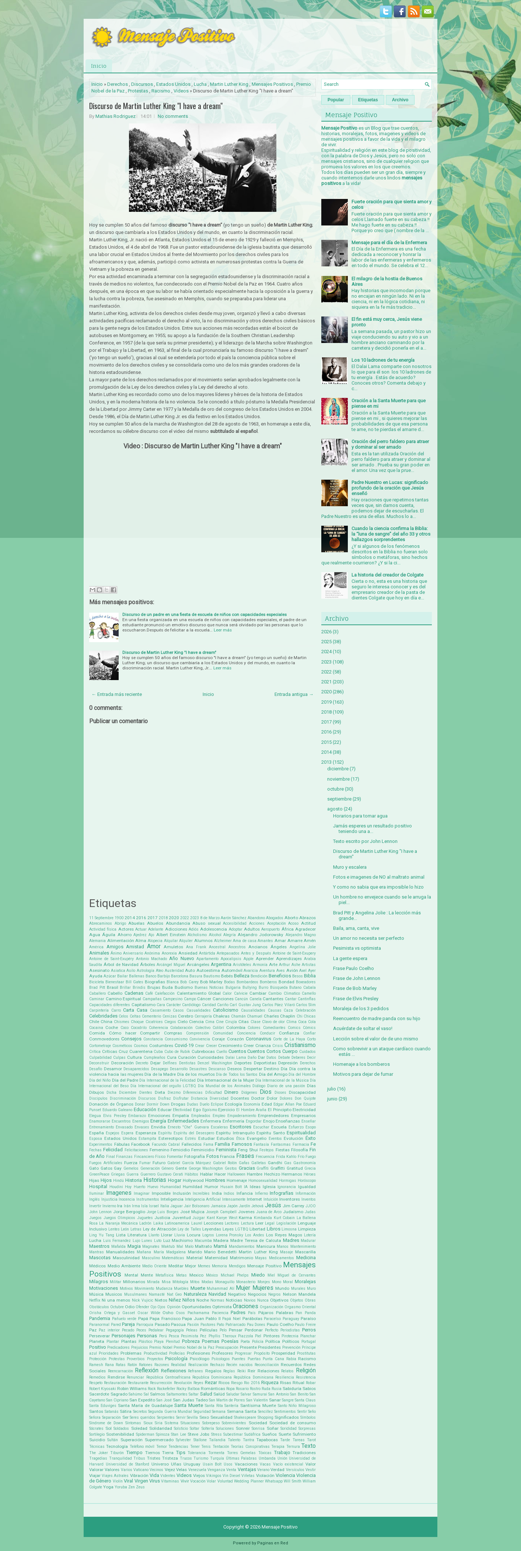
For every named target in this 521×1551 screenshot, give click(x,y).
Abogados (274, 917)
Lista (121, 1234)
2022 (184, 917)
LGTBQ (241, 1229)
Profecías (177, 1353)
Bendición (259, 976)
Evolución (293, 1138)
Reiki (241, 1371)
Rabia (291, 1358)
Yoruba (121, 1487)
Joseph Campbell (221, 1211)
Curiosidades (210, 1057)
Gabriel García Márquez (189, 1162)
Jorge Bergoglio (129, 1211)
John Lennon (100, 1211)
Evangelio (256, 1138)
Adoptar (235, 929)
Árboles (147, 964)
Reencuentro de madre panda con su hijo (376, 1018)
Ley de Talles (189, 1229)
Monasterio (245, 1281)
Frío (301, 1156)
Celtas (135, 1016)
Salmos (157, 1394)
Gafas (244, 1162)
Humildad (192, 1186)
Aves (280, 970)
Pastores (208, 1324)
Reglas (229, 1371)
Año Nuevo (181, 958)
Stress (216, 1434)
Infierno (261, 1193)
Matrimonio (241, 1257)
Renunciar (135, 1377)
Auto (190, 970)
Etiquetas (368, 99)
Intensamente (233, 1199)
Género (167, 1168)
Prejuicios (139, 1347)
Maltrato (203, 1246)
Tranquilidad (120, 1458)
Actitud (308, 923)
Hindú (118, 1180)
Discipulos (98, 1098)
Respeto (95, 1382)
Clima (291, 1021)
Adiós (194, 929)
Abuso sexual (206, 923)
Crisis (277, 1045)
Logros (208, 1235)
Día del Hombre (302, 1074)
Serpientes (166, 1417)
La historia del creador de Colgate (387, 575)
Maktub (168, 1246)
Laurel (196, 1223)
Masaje (286, 1252)
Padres (238, 1312)
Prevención (291, 1347)
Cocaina (96, 1027)
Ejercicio (226, 1109)
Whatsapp (274, 1481)
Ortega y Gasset (119, 1312)
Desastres (198, 1069)
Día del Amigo (273, 1074)
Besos (297, 976)
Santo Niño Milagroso (297, 1405)
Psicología (176, 1358)
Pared (116, 1324)
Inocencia (127, 1199)
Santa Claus (305, 1400)
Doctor (258, 1098)
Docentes (240, 1098)
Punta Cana (273, 1358)
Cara (161, 1004)
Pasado (162, 1324)
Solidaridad (160, 1428)
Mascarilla (305, 1251)
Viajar (95, 1475)
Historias (154, 1180)
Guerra (132, 1174)
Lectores (232, 1223)
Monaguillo (224, 1281)
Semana (218, 1411)
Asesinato (99, 970)
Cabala (309, 987)
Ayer (312, 970)
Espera (127, 1133)
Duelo (204, 1104)
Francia (227, 1156)
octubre (335, 789)
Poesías (229, 1341)
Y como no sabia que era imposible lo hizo (378, 887)
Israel (154, 1206)
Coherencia (158, 1027)
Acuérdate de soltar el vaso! (362, 1028)
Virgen (141, 1481)
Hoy (128, 1186)
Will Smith (292, 1481)
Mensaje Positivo (264, 1265)
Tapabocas (267, 1439)
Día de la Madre (160, 1074)
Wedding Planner (248, 1481)
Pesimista (189, 1336)
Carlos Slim (306, 1004)
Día (284, 1068)
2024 (326, 651)
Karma (245, 1217)
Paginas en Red (272, 1543)
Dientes (145, 1092)
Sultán (112, 1440)
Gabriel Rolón (225, 1162)
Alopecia (155, 940)
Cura (171, 1057)
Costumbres (161, 1045)
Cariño (222, 1004)
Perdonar (254, 1330)
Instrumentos (147, 1199)
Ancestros (237, 947)
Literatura (137, 1234)
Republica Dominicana (212, 1377)
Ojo (153, 1307)
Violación (265, 1475)
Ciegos (170, 1021)
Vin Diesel (231, 1475)
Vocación (198, 1481)
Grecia (310, 1168)
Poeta (245, 1341)
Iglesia (269, 1186)
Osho (167, 1312)
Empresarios (303, 1115)
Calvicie (241, 993)
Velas (181, 1469)
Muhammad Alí (220, 1288)
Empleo (219, 1115)
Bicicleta (96, 982)
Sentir (302, 1411)
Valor (310, 1464)
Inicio (98, 66)
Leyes (228, 1229)
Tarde (285, 1440)
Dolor (272, 1098)
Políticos (290, 1341)
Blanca (173, 982)
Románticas (213, 1388)
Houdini (116, 1186)
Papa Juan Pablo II (201, 1318)
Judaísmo (293, 1211)
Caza (288, 1010)
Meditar (175, 1265)
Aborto (291, 917)
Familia (222, 1144)
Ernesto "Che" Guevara (188, 1127)
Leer (259, 1223)
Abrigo (120, 923)
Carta (128, 1010)
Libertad (257, 1229)
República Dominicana (253, 1377)
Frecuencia (265, 1156)
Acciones (257, 923)
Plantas (128, 1341)
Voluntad (225, 1481)
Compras (173, 1033)
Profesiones (198, 1353)
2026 (326, 631)
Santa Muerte (188, 1405)
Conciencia (246, 1033)
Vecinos (156, 1469)
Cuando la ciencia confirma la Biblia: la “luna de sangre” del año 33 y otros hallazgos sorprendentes (391, 534)
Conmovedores (104, 1038)
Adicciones (176, 929)
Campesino (172, 999)
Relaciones (268, 1370)
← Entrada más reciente (116, 694)
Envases (141, 1127)
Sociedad (258, 1422)
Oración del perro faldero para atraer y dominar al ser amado (390, 444)
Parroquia (144, 1324)
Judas (310, 1211)
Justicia (162, 1217)
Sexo (204, 1417)
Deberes (298, 1057)
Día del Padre (125, 1080)
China (106, 1021)
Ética (240, 1138)
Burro (263, 987)
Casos (178, 1010)
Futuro (159, 1162)
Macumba (203, 1240)
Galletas (258, 1162)
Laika (158, 1223)
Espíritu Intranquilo (235, 1132)
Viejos (199, 1475)
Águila (108, 934)
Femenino (159, 1149)
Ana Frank (196, 947)
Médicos (97, 1265)
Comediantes (274, 1027)
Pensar (235, 1330)
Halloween (236, 1174)
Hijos (106, 1180)
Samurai (260, 1394)
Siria (158, 1423)
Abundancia (178, 923)
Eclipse (217, 1104)
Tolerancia (197, 1452)
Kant (211, 1217)
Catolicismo (225, 1010)
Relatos (287, 1371)
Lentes (114, 1229)
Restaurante (138, 1382)
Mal (179, 1246)
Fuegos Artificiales (105, 1162)
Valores (112, 1469)
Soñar (273, 1428)
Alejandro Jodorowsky (260, 934)
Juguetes (145, 1217)
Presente (248, 1347)
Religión (306, 1370)
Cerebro (185, 1016)
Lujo (136, 1240)
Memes (204, 1266)
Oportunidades (196, 1306)
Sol (108, 1428)
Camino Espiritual (123, 998)
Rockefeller (166, 1388)
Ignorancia (286, 1186)
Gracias (247, 1168)
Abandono (256, 917)
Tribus (139, 1458)
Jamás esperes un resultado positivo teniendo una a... (372, 828)
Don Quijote (305, 1098)
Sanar (275, 1400)
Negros (274, 1294)
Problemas (130, 1353)
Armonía (260, 964)
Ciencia (196, 1021)
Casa (142, 1010)
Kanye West (226, 1217)
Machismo (182, 1240)
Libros (273, 1229)
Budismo (184, 987)
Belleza (241, 975)
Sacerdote (99, 1394)
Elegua (95, 1115)
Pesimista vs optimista (357, 948)
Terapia (277, 1446)
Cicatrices (154, 1021)
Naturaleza (195, 1294)
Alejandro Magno (301, 934)
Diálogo (258, 1085)
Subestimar (233, 1434)
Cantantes (273, 998)
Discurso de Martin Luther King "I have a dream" (156, 105)
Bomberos (268, 982)
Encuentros (121, 1121)
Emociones (159, 1115)
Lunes (146, 1240)
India (217, 1193)
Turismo (200, 1458)
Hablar (206, 1174)
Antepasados (228, 953)
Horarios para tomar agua (360, 816)
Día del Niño (100, 1080)
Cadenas (134, 993)
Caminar (96, 999)
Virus (154, 1481)
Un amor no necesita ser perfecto (368, 938)
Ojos (161, 1307)
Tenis (206, 1446)
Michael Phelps (235, 1275)
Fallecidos (192, 1144)
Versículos (295, 1469)
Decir (311, 1057)
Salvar (246, 1394)
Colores (254, 1027)
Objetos (296, 1300)
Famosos (242, 1144)
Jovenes (246, 1211)
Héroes (310, 1174)
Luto (157, 1240)
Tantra (248, 1440)
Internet (254, 1199)
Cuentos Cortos (264, 1051)
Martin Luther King (229, 84)
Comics (294, 1027)
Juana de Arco (269, 1211)
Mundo (282, 1288)
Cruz (123, 1051)
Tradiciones (304, 1452)
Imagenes (119, 1193)
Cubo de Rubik (177, 1051)
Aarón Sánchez (233, 917)
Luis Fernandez (117, 1240)
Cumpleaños (154, 1057)
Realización (198, 1364)
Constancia (153, 1039)
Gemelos (131, 1168)
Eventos (275, 1138)
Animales (99, 953)
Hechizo (272, 1174)
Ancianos (258, 946)
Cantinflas (307, 999)
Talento (234, 1440)
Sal (146, 1394)
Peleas (191, 1330)
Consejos (131, 1038)
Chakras (221, 1016)
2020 (174, 917)
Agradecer (305, 929)
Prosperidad (283, 1353)
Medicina (306, 1257)
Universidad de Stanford (127, 1464)
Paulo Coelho (280, 1324)
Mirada (153, 1281)
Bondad (286, 981)
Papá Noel (231, 1318)
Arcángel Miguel (171, 964)
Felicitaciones (136, 1150)
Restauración (115, 1382)
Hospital (98, 1186)
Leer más (223, 630)
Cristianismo (300, 1045)
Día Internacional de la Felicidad (167, 1080)
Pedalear (156, 1330)
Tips (180, 1452)
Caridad (209, 1004)
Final (110, 1156)
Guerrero (147, 1174)
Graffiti (262, 1168)
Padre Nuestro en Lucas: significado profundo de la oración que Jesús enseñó (390, 488)
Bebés (227, 975)
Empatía (180, 1115)
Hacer (220, 1174)
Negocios (257, 1294)
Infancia (245, 1193)
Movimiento (144, 1288)
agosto (335, 809)
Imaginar (142, 1193)
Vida (154, 1475)
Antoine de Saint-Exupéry (111, 958)
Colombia (235, 1027)
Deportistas (265, 1062)
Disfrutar (181, 1098)
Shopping (265, 1417)
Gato (94, 1168)
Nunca (263, 1300)
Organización (271, 1307)
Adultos (252, 929)
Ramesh (96, 1364)
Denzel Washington (214, 1063)
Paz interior (109, 1330)
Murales (298, 1288)
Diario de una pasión (286, 1085)
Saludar (232, 1394)
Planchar (308, 1336)
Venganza (216, 1469)
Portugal (308, 1341)
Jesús (273, 1205)
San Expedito (142, 1400)
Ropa (230, 1388)
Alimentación (120, 940)
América (96, 947)
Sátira (126, 1411)
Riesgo (236, 1382)
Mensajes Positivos (272, 84)
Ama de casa (244, 940)
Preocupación (227, 1347)
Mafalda (118, 1246)
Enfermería (233, 1121)
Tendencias (178, 1446)
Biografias (155, 981)
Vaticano (140, 1469)
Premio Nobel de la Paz (194, 1347)
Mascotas (100, 1257)
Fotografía (194, 1156)
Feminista (226, 1149)
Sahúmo (135, 1394)
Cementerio (151, 1016)
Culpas (119, 1057)
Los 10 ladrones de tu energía (383, 360)
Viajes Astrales (115, 1475)
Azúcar (110, 976)
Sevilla (192, 1417)
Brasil (112, 987)
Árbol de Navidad (121, 964)
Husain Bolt (231, 1186)
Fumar (145, 1162)
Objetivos (279, 1300)
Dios (266, 1092)
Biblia (310, 975)
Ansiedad (187, 953)
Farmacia (301, 1144)
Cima (209, 1021)
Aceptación (276, 923)
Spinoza (162, 1434)
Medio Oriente (154, 1266)
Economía (252, 1104)
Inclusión (182, 1193)
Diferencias (193, 1092)
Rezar (211, 1382)
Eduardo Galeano (117, 1109)
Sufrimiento (304, 1434)
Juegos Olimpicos (120, 1217)
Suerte (285, 1434)
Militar (115, 1281)
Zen (131, 1487)
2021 (326, 682)
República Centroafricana (168, 1377)
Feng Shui (248, 1149)
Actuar (141, 929)
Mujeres (262, 1288)
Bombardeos (247, 982)
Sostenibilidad (120, 1434)
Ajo (151, 934)
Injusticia (109, 1199)
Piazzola (245, 1336)
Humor (211, 1186)
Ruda (266, 1388)
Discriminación (123, 1098)
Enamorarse (99, 1121)
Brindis (139, 987)
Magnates (151, 1246)
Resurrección (161, 1382)
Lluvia (179, 1235)
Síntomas (133, 1423)
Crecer (211, 1045)
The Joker (98, 1452)
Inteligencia (172, 1199)
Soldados (121, 1428)
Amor (154, 946)
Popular (336, 99)
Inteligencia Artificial (203, 1199)
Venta (231, 1469)
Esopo (310, 1127)
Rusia (277, 1388)
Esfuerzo (296, 1127)
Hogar (174, 1180)
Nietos (161, 1300)
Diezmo (174, 1092)
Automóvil (231, 970)
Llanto (153, 1235)
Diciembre (127, 1092)
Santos (96, 1411)
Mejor (190, 1265)
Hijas (94, 1180)
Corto (311, 1039)
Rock (152, 1388)
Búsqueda (279, 987)
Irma (136, 1206)
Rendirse (116, 1377)
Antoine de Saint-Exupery (294, 953)
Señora (95, 1417)
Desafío (95, 1069)
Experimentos (100, 1144)
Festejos (266, 1150)
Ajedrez (140, 934)
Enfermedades (183, 1121)
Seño (312, 1411)
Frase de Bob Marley (355, 988)
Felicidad (113, 1149)
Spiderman (145, 1434)
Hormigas (287, 1180)
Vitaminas (170, 1481)
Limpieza (307, 1229)
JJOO (310, 1206)
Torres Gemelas (241, 1452)
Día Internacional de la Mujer (225, 1080)
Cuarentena (141, 1051)
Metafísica (164, 1275)
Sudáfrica (252, 1434)
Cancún (241, 999)
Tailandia (217, 1440)
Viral (128, 1481)
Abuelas (136, 923)
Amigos (114, 946)
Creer (249, 1045)
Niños (188, 1300)
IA (246, 1186)
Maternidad (216, 1257)
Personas (147, 1335)
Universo (160, 1464)
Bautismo (211, 976)
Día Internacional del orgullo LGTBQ (163, 1085)
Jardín (244, 1206)
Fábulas (122, 1144)
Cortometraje (100, 1045)
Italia (164, 1206)
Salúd (219, 1394)
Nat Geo (174, 1294)
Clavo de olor (273, 1021)
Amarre (295, 940)
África (288, 929)
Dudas (192, 1104)
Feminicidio (202, 1149)
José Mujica (192, 1211)
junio (332, 1099)
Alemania (97, 940)
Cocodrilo (139, 1027)
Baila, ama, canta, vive (356, 928)
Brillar (125, 987)
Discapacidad (302, 1092)
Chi (300, 1016)
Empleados (200, 1115)
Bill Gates (134, 982)
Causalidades (253, 1010)
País (252, 1312)
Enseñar (308, 1121)
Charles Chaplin (279, 1016)
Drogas (178, 1104)
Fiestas (283, 1149)
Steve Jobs (198, 1434)
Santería (231, 1405)
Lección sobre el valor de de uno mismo (375, 1038)
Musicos (113, 1294)
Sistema (171, 1423)
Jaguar (176, 1206)
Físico (160, 1156)
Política (272, 1341)
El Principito (279, 1109)
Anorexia (169, 953)
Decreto (142, 1063)
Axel (303, 970)
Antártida (207, 953)
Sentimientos (285, 1411)
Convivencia (199, 1039)
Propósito (262, 1353)
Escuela (279, 1127)
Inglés (94, 1199)
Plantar (112, 1341)
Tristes (153, 1458)
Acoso (293, 923)
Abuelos (155, 923)
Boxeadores (306, 982)
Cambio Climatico (284, 993)
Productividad (155, 1353)
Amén (310, 940)
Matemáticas (173, 1258)
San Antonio (278, 1394)
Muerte (197, 1288)
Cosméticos (122, 1045)
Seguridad (202, 1411)
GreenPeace (99, 1174)
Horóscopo (307, 1180)
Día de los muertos (196, 1074)
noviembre (338, 779)
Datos (271, 1057)
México (212, 1275)
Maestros (99, 1246)
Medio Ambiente (124, 1265)
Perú (163, 1336)
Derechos (117, 84)
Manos (283, 1246)
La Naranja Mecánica (118, 1223)
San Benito (299, 1394)
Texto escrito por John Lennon (365, 841)
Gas (287, 1162)
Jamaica (218, 1206)
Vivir (185, 1481)
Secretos (140, 1411)
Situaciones (190, 1423)
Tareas (299, 1440)
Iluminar (96, 1193)
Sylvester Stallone (191, 1440)
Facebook (140, 1144)
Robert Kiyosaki (102, 1388)
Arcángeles (198, 964)
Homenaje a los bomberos (361, 1064)
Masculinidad (126, 1257)
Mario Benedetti (220, 1251)
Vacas (265, 1464)
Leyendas (211, 1229)
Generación (150, 1168)
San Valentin (257, 1400)
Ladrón (145, 1223)
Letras (135, 1229)
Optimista (222, 1306)
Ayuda (95, 975)
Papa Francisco (165, 1318)
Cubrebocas (203, 1051)
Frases (245, 1156)
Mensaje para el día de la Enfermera (389, 242)
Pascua (178, 1324)
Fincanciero (144, 1156)
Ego (197, 1109)
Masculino (151, 1258)
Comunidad (223, 1033)
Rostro (255, 1388)
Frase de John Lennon (356, 978)
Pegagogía (175, 1330)
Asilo (130, 970)
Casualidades (198, 1010)
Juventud (181, 1217)
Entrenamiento (101, 1127)
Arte (273, 964)
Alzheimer (223, 940)
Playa (159, 1341)
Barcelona (179, 976)
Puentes (238, 1358)
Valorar (96, 1469)
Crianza (263, 1045)
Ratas (121, 1364)
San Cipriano (117, 1400)
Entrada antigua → (294, 694)
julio (331, 1089)
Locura (193, 1234)
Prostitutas (306, 1353)
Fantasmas (281, 1144)
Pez (203, 1336)
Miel (271, 1275)
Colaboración (181, 1027)
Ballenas (136, 976)
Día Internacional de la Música (282, 1080)
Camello (309, 993)
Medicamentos (281, 1258)
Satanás (112, 1411)
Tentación (221, 1446)
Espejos (112, 1133)
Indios (229, 1193)
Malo (189, 1246)
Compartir (150, 1033)
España (96, 1132)
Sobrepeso (211, 1423)
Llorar (166, 1234)
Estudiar (206, 1138)
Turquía (217, 1458)
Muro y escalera (350, 867)
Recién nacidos (239, 1364)
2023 (194, 917)
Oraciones (245, 1306)
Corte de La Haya (289, 1039)
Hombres (215, 1180)
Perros (309, 1330)
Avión (292, 970)
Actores (126, 929)
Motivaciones (103, 1288)
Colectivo (202, 1027)
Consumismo (176, 1039)
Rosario (242, 1388)
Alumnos (203, 940)
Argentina (221, 964)
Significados (287, 1417)
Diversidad (219, 1098)
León (125, 1229)
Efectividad (182, 1109)
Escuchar (261, 1127)
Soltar (194, 1428)
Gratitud (295, 1168)
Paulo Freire (305, 1324)
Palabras (284, 1312)
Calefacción (165, 993)
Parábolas (252, 1318)
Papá (143, 1318)
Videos (181, 91)
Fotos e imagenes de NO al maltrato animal (378, 877)
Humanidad (170, 1186)
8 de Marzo (210, 917)
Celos (123, 1016)
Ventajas (247, 1469)
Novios (250, 1300)
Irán (127, 1206)
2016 (141, 917)
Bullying (249, 987)
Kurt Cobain (284, 1217)
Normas (217, 1300)
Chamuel (254, 1016)
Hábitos (191, 1174)
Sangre (288, 1400)
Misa (166, 1281)
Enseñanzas (288, 1121)
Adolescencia (213, 929)
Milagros (98, 1281)
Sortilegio (97, 1434)
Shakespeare (245, 1417)
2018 (163, 917)
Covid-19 (184, 1045)
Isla (144, 1206)
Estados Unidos (173, 84)
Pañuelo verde (124, 1318)
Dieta (160, 1092)
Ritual (298, 1382)
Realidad (178, 1364)
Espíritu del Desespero (194, 1133)
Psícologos (220, 1358)
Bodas (229, 982)
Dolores (286, 1098)
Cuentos (237, 1051)
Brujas (153, 987)
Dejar (155, 1062)
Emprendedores (273, 1115)
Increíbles (201, 1193)
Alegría (229, 934)
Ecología (233, 1104)
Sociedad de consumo (292, 1422)
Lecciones (213, 1223)
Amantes (265, 940)
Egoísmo (209, 1109)
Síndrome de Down (106, 1423)
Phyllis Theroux (222, 1336)
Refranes (195, 1371)
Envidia (158, 1127)
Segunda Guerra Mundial (170, 1411)
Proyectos (155, 1358)
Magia (134, 1246)
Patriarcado (235, 1324)
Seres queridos (142, 1417)
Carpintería (99, 1010)
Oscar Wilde (148, 1312)
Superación (131, 1439)
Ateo (159, 970)
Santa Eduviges (102, 1405)
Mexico (196, 1275)
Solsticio (181, 1428)
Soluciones (225, 1428)
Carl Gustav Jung (245, 1004)
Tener (195, 1446)
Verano (263, 1469)
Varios (126, 1469)
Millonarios (134, 1281)
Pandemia (99, 1318)
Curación (187, 1057)
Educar (165, 1109)
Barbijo (163, 976)
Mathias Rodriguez (115, 116)
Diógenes (249, 1092)
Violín (118, 1481)
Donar (140, 1104)
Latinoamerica (177, 1223)
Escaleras (219, 1127)
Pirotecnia (290, 1336)
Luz (166, 1240)
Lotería (310, 1235)
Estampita (147, 1138)
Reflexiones (173, 1370)
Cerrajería (203, 1016)
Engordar (254, 1121)
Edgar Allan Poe (287, 1104)
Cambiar (257, 993)
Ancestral (217, 947)
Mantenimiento (303, 1246)
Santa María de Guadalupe (145, 1405)
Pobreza (191, 1341)
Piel (258, 1336)
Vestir (310, 1469)
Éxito (310, 1138)
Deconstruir (99, 1063)
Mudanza (164, 1288)
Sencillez (265, 1411)
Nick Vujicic (142, 1300)
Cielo (183, 1021)
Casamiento (160, 1010)
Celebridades (103, 1016)
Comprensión (197, 1033)
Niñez (175, 1300)
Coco (124, 1027)
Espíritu (165, 1133)
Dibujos (96, 1092)
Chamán (238, 1016)
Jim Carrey (293, 1205)
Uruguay (191, 1464)
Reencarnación (120, 1371)
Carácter (173, 1004)
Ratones (146, 1364)
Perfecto (271, 1330)
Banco (151, 976)
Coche (111, 1027)
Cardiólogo (191, 1004)
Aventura (267, 970)
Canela (255, 999)
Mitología (180, 1281)
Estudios (225, 1138)
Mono (276, 1281)
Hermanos (292, 1174)
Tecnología (117, 1446)
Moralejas (305, 1281)
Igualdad (307, 1186)
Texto (308, 1446)
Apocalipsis (231, 958)
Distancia (199, 1098)
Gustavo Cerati (170, 1174)
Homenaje (237, 1180)
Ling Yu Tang (101, 1235)
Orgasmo (292, 1307)
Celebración (306, 1010)
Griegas (118, 1174)
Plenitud (173, 1341)
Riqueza (270, 1382)
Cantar (291, 999)
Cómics (309, 1027)
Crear (199, 1045)
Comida (97, 1033)
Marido (195, 1251)
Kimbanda (263, 1217)
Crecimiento (230, 1045)
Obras (310, 1300)
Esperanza (146, 1132)
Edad (267, 1104)
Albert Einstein (171, 934)
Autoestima (208, 970)
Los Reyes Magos (284, 1234)
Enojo (269, 1121)
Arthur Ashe (289, 964)
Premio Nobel (160, 1347)
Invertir (95, 1206)
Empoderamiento (241, 1115)
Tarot (311, 1440)
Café (149, 993)
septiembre (339, 799)
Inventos (308, 1199)
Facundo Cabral (166, 1144)
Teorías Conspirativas (250, 1446)
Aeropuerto (270, 929)
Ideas (255, 1186)
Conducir (267, 1033)
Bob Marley (211, 981)
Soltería (208, 1428)
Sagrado (119, 1394)
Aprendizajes (289, 958)
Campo (190, 999)
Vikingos (213, 1475)
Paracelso (272, 1318)
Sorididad (288, 1428)
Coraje (218, 1038)
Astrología (145, 970)
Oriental (309, 1307)
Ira (119, 1205)
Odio (129, 1306)
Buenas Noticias (209, 987)
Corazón (235, 1038)
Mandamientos (242, 1246)
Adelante (155, 929)
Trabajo (282, 1452)
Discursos (142, 84)
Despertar (253, 1068)
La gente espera (350, 958)
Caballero (97, 993)
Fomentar (175, 1156)
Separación (111, 1417)
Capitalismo (143, 1004)
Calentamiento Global (199, 993)
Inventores (289, 1199)
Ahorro (125, 934)
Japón (232, 1206)
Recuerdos (291, 1364)
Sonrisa (258, 1428)
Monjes (264, 1281)
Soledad (139, 1428)
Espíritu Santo (270, 1132)
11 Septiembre (101, 917)
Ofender (142, 1307)
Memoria (219, 1266)
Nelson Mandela (299, 1294)
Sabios (309, 1388)
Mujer (243, 1288)
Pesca (174, 1336)
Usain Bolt (212, 1464)
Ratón (132, 1364)
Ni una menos (116, 1300)
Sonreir (243, 1428)
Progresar (243, 1353)
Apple (248, 958)
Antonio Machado (151, 958)
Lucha (200, 84)
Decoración (122, 1062)
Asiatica (118, 970)
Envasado (124, 1127)
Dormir (152, 1104)
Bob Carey (189, 982)
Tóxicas (265, 1452)
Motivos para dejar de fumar (363, 1074)
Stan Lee (178, 1434)
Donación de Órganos (111, 1104)
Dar (261, 1057)
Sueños (269, 1434)
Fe (313, 1144)
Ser (125, 1417)
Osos (180, 1312)
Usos (228, 1464)
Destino (271, 1068)
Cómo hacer (122, 1033)
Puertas (254, 1358)
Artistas (309, 964)
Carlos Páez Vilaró (278, 1004)
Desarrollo (179, 1069)
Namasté (157, 1294)
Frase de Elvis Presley (355, 998)
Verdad (277, 1469)
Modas (207, 1281)
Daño (252, 1057)
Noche (202, 1300)
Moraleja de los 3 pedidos (361, 1008)
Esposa (95, 1138)
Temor (161, 1446)
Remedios (97, 1377)
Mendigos (237, 1266)
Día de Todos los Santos (237, 1074)
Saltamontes (177, 1394)
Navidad (217, 1294)
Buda (167, 987)
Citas (243, 1021)
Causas (275, 1010)
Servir (181, 1417)
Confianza (289, 1033)
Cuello (221, 1051)
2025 (326, 641)
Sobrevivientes (234, 1423)
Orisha (95, 1312)
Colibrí (218, 1027)
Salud (206, 1394)
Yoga (108, 1486)
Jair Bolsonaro (196, 1206)
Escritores (240, 1127)
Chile (94, 1021)
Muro (311, 1288)
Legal (270, 1223)
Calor (227, 993)
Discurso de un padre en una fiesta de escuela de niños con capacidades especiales (204, 614)
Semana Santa (242, 1411)
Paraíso (308, 1318)
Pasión (193, 1324)
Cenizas (169, 1016)
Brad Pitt (97, 987)
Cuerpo (290, 1051)
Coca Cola (307, 1021)
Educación (145, 1109)
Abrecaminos (100, 923)
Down (164, 1104)
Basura (195, 976)
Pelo (223, 1330)
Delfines (170, 1063)
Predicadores (118, 1347)
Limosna (289, 1229)
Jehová (257, 1206)
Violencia (285, 1475)
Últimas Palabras (241, 1458)
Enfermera (210, 1121)
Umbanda (267, 1458)
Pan (299, 1312)
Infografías (281, 1193)
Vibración (139, 1475)
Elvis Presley (114, 1115)
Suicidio (97, 1439)
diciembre (338, 768)
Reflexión (146, 1370)
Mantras (96, 1252)
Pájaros (265, 1312)
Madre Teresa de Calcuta (255, 1240)
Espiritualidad (301, 1132)
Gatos (106, 1168)
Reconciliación (267, 1364)
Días (311, 1085)
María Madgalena (170, 1252)
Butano (295, 987)
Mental (131, 1275)
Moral (288, 1281)
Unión (282, 1458)
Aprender (265, 958)
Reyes (198, 1382)
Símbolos (308, 1417)
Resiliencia (284, 1377)
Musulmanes (135, 1294)
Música (96, 1294)
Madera (220, 1240)
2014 (130, 917)
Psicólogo (199, 1358)
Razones (161, 1364)
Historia (133, 1180)
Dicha (111, 1092)
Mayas (261, 1258)
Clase (255, 1021)
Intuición (270, 1199)
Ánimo (116, 953)
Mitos (195, 1281)
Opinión (174, 1307)
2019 (326, 702)
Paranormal (99, 1324)
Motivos (126, 1288)
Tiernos (152, 1452)
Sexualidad (221, 1417)
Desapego (159, 1069)
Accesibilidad (234, 923)
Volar (211, 1481)
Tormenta (216, 1452)
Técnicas (97, 1446)
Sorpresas (307, 1428)
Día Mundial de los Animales (224, 1085)
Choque (137, 1021)
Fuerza (130, 1162)
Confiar (309, 1033)
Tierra (168, 1452)
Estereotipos (170, 1138)
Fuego (310, 1156)
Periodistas (290, 1330)
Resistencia (306, 1377)
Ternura (293, 1446)
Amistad (135, 946)
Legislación (286, 1223)
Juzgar (198, 1217)
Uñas (176, 1464)
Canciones (223, 998)
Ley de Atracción (159, 1229)
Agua (94, 934)
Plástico (145, 1341)
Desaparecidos (136, 1069)
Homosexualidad (262, 1180)
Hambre (254, 1174)
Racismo (160, 91)
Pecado (128, 1330)
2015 (326, 742)
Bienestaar (114, 982)
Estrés (190, 1138)
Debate (284, 1057)
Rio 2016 (251, 1382)
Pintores (271, 1335)
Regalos (213, 1370)
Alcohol (215, 934)
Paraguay (291, 1318)
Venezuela (197, 1469)
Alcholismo (197, 934)
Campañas (152, 999)
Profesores (222, 1353)
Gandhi (275, 1162)
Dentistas (187, 1063)
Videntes (167, 1475)
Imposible (161, 1193)
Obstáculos (99, 1307)
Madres (291, 1240)
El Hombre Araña (251, 1109)
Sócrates (96, 1428)
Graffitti (277, 1168)
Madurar (308, 1240)
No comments (173, 116)
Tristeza (170, 1458)
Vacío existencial (288, 1464)
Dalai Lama (235, 1057)
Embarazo (137, 1115)
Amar (280, 940)
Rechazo (217, 1364)
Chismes (121, 1021)
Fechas (95, 1150)
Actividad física (102, 929)
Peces (141, 1330)
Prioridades (109, 1353)
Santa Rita (214, 1405)
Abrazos (307, 917)
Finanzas (124, 1156)
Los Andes (254, 1235)
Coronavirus (258, 1038)
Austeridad (174, 970)
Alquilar (171, 940)
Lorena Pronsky (230, 1235)
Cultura (134, 1057)
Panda (310, 1312)
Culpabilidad (100, 1057)
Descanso (217, 1069)
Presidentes (269, 1347)
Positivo (97, 1347)
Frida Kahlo (286, 1156)
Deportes (243, 1062)
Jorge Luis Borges (163, 1211)
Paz (93, 1330)
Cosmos (141, 1045)
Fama (208, 1144)
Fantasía (261, 1144)
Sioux (148, 1423)
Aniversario (133, 953)
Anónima (152, 953)
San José (164, 1400)
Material (194, 1257)
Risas (285, 1382)
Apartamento (207, 958)
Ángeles (278, 946)
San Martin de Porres (227, 1400)
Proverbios (136, 1358)
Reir (251, 1370)
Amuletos (173, 946)
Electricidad (304, 1109)
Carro (116, 1010)
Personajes (123, 1335)
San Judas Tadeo (190, 1400)
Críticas (109, 1051)
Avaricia (251, 970)
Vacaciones (246, 1464)
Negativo (237, 1294)
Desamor (113, 1068)
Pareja (128, 1324)
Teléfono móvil (142, 1446)
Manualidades (120, 1251)
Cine (220, 1021)
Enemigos (140, 1121)
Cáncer (204, 998)
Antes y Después (256, 953)
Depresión (288, 1062)
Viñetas (248, 1475)
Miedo (258, 1275)
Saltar (194, 1394)
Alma (140, 940)
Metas (181, 1275)
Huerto (139, 1186)
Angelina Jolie (303, 947)
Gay (118, 1168)
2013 (326, 762)
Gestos (231, 1168)
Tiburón (117, 1452)
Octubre (117, 1307)
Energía (158, 1121)
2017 (152, 917)
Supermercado (159, 1439)
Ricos (224, 1382)
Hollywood (193, 1180)
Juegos (95, 1217)
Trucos (186, 1458)
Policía (257, 1341)
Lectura (247, 1223)
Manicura (265, 1246)
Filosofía (299, 1149)
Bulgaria (233, 987)
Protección (97, 1358)
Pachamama (198, 1312)
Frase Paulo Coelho (353, 968)
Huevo (152, 1186)
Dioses (280, 1092)
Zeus (140, 1487)
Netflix (94, 1300)
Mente (147, 1275)
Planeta (96, 1341)
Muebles (181, 1288)
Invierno (109, 1206)
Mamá (220, 1246)
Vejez (170, 1469)
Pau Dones (256, 1324)
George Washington (206, 1168)
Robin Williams (132, 1388)
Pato (220, 1324)
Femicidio (180, 1149)
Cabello (115, 993)
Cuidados (307, 1051)
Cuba (158, 1051)
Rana (109, 1364)
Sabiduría (292, 1388)
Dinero (231, 1092)
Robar (311, 1382)
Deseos (234, 1068)
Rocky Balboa (188, 1388)
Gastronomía (304, 1162)
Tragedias (98, 1458)
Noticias (234, 1300)
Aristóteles (242, 964)
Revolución (183, 1382)
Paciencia (220, 1312)
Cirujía (231, 1021)
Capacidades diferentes (109, 1004)
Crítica (95, 1051)
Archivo (400, 99)
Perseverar (99, 1335)
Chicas (310, 1016)
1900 (119, 917)
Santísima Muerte (258, 1405)
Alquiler (186, 940)
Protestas (138, 91)
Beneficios (280, 975)
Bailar (122, 976)
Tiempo (134, 1452)
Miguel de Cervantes (296, 1275)
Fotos (212, 1156)
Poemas (210, 1341)
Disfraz (164, 1098)
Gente (181, 1168)
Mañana (144, 1252)
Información (306, 1193)
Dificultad (213, 1092)
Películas (208, 1330)
